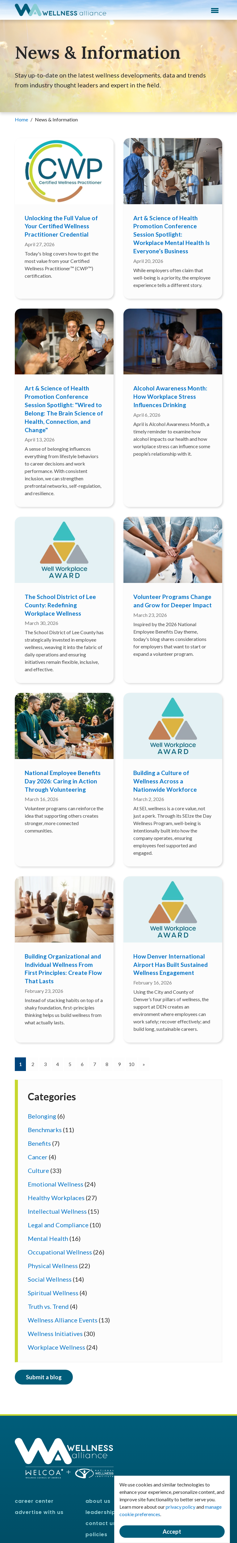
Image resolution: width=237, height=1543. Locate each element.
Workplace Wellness (56, 1347)
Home (22, 119)
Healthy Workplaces (56, 1197)
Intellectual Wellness (57, 1211)
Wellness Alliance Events (63, 1320)
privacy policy (180, 1507)
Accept (172, 1531)
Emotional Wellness (55, 1184)
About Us (97, 1501)
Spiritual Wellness (53, 1292)
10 (131, 1064)
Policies (96, 1534)
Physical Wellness (53, 1265)
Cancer (38, 1157)
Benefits (39, 1143)
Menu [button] (214, 10)
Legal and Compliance (58, 1225)
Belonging (42, 1116)
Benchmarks (45, 1129)
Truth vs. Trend (48, 1306)
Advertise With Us (39, 1512)
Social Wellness (50, 1279)
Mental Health (48, 1238)
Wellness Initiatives (55, 1333)
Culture (38, 1170)
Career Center (34, 1501)
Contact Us (100, 1523)
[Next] (143, 1064)
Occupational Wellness (60, 1252)
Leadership (100, 1512)
